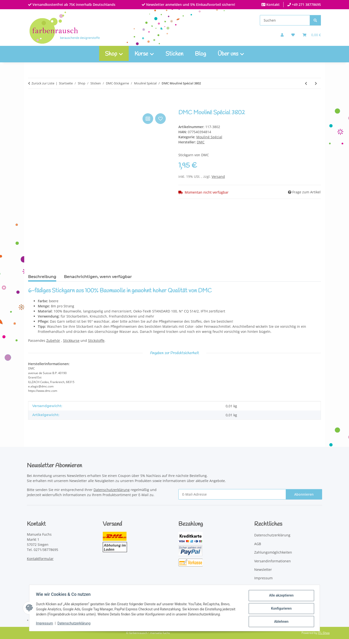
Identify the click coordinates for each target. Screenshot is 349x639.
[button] (282, 34)
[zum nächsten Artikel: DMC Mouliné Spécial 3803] (316, 83)
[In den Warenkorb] (32, 106)
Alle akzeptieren (280, 596)
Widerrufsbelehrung (270, 586)
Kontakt (272, 4)
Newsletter (263, 569)
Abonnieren (304, 494)
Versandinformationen (272, 561)
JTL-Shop (324, 633)
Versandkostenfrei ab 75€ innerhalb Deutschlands (73, 4)
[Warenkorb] (312, 34)
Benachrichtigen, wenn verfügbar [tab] (98, 276)
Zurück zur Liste (43, 83)
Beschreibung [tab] (42, 276)
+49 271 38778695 (306, 4)
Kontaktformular (40, 558)
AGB (257, 543)
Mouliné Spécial (209, 137)
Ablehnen (280, 622)
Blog (200, 54)
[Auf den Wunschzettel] (160, 118)
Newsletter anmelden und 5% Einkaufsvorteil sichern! (190, 4)
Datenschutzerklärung (75, 624)
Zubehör (53, 340)
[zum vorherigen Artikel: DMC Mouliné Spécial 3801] (306, 83)
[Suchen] (285, 20)
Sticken (174, 54)
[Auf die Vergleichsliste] (148, 118)
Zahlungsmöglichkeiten (273, 552)
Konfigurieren (280, 609)
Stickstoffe (96, 340)
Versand (218, 176)
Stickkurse (71, 340)
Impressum (45, 624)
